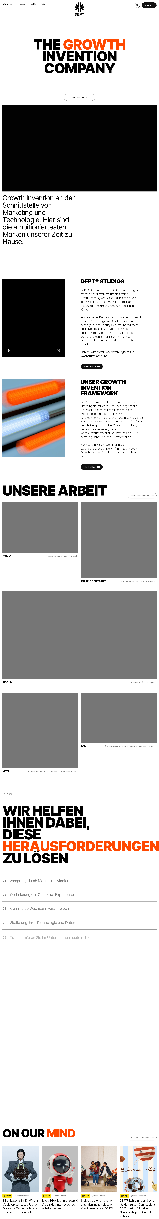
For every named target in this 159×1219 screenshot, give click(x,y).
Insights (33, 4)
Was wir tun (9, 4)
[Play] (9, 350)
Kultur (43, 4)
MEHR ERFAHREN (92, 369)
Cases (22, 4)
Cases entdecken (79, 97)
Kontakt (149, 5)
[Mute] (58, 350)
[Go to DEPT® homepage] (79, 9)
